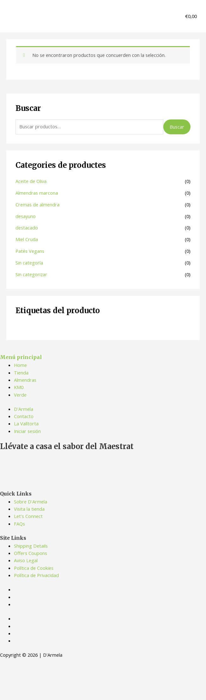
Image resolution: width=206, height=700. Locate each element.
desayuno (26, 216)
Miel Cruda (27, 239)
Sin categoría (29, 262)
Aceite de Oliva (31, 181)
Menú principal (21, 357)
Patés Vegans (30, 251)
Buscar (177, 127)
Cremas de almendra (37, 204)
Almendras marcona (37, 193)
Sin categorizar (31, 274)
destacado (27, 227)
